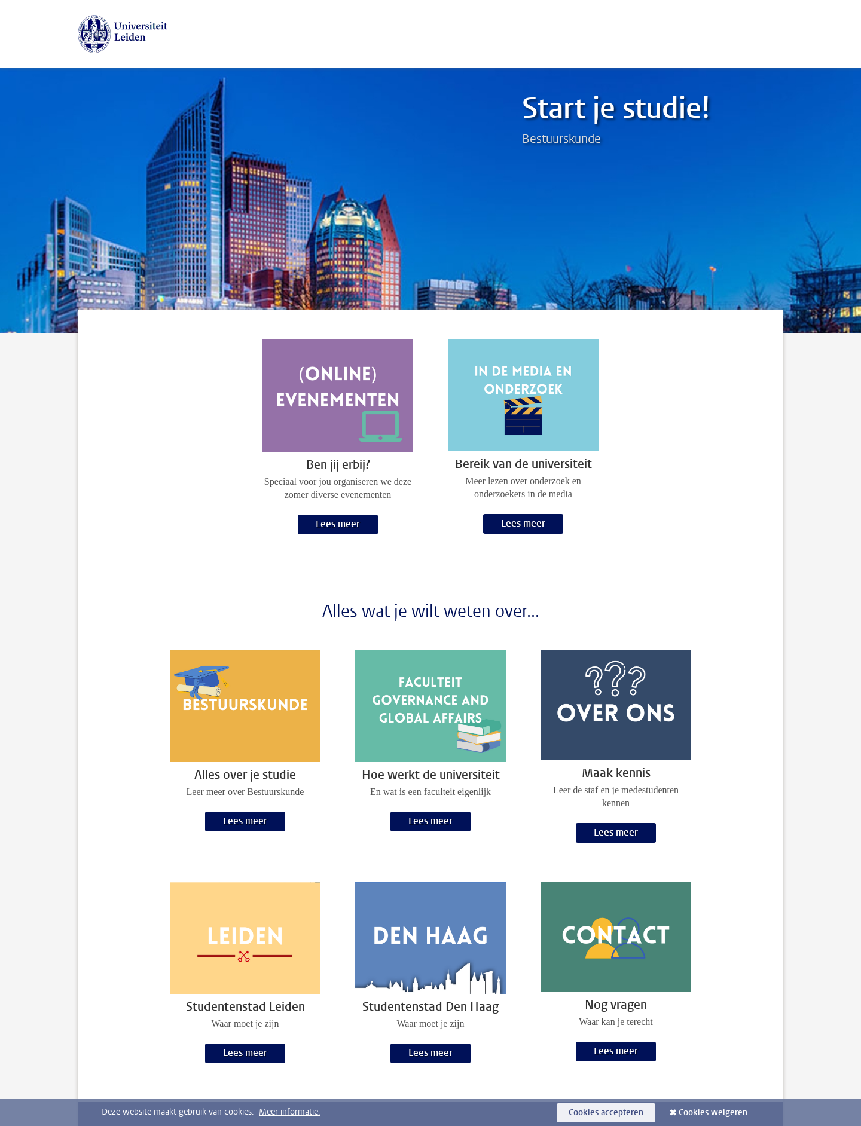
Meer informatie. (289, 1112)
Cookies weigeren (713, 1112)
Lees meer (338, 524)
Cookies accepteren (606, 1112)
